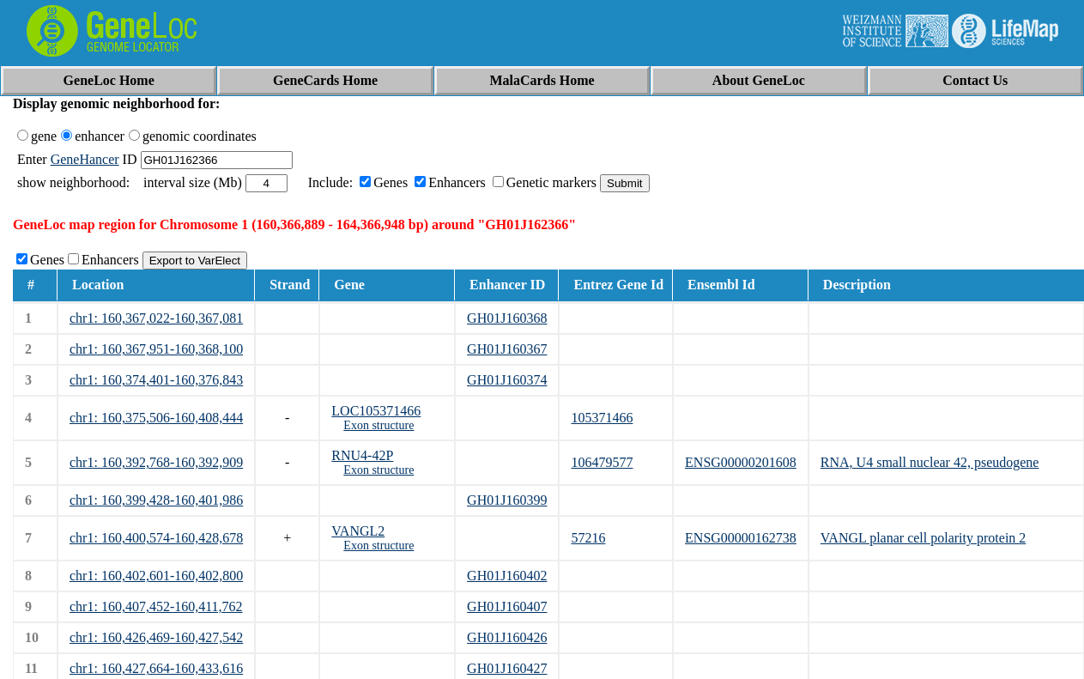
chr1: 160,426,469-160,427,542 (156, 637)
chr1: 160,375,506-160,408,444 (156, 417)
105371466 (602, 417)
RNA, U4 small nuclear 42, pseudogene (930, 462)
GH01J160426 (507, 637)
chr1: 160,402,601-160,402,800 (156, 575)
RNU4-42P (362, 455)
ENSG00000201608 (740, 462)
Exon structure (378, 425)
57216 (588, 537)
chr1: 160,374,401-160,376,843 (156, 380)
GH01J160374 (507, 380)
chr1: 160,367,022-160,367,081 (156, 318)
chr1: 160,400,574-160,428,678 (156, 537)
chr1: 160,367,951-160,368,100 (156, 349)
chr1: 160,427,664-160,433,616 (156, 668)
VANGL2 (358, 531)
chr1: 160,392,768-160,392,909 (156, 462)
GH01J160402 (507, 575)
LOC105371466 (376, 410)
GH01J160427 (507, 668)
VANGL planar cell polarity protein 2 (923, 537)
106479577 (602, 462)
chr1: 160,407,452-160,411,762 (156, 606)
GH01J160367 (507, 349)
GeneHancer (85, 159)
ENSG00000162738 (740, 537)
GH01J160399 (507, 500)
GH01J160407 (507, 606)
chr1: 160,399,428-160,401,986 (156, 500)
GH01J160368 (507, 318)
